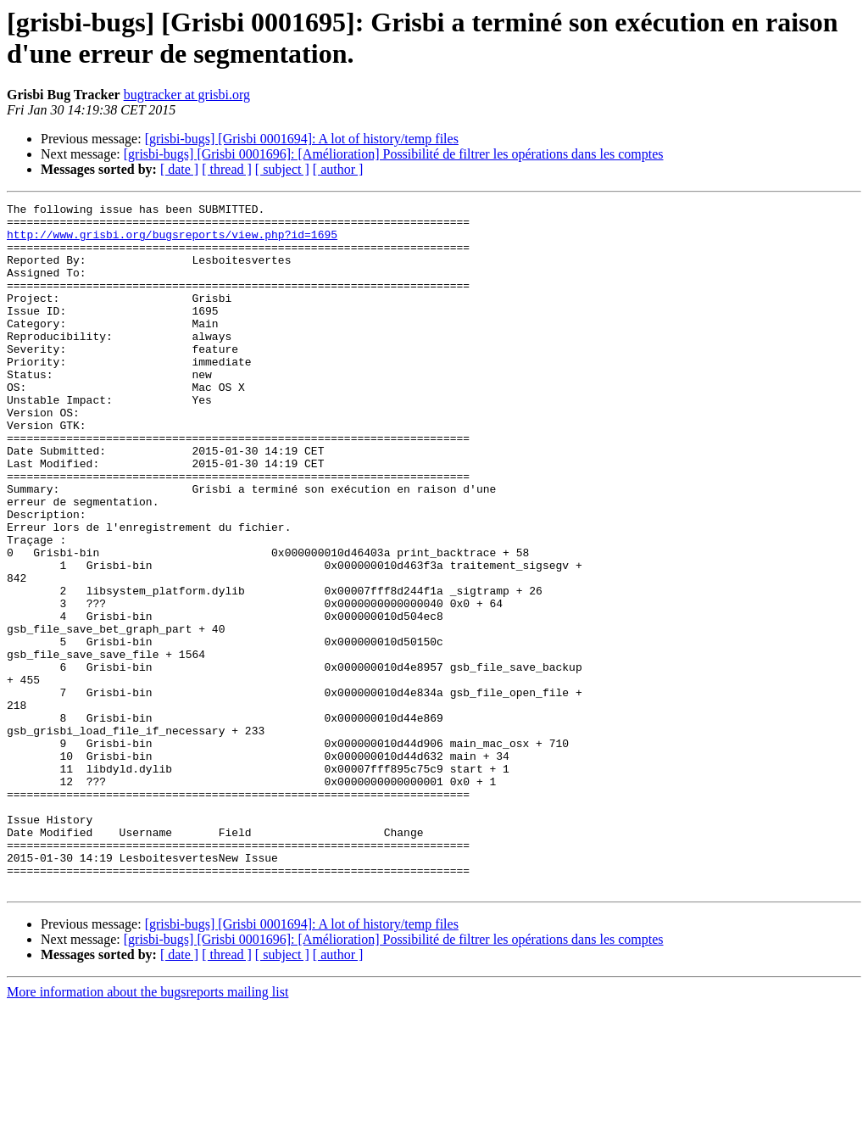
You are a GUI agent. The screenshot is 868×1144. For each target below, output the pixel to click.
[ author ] (338, 169)
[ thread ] (227, 169)
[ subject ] (282, 169)
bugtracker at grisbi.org (187, 94)
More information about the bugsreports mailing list (147, 1129)
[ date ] (179, 169)
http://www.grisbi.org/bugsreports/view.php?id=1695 (172, 241)
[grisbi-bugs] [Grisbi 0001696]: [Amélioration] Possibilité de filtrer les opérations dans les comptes (394, 154)
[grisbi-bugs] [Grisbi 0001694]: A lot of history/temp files (302, 138)
